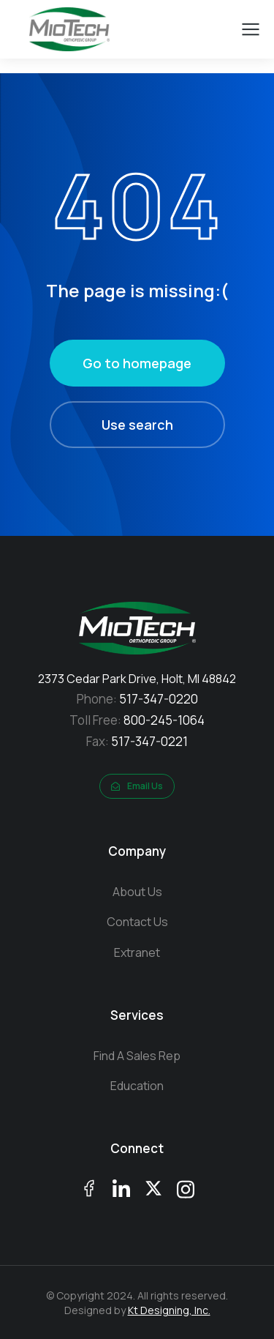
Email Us (137, 786)
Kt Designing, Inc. (169, 1310)
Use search (137, 424)
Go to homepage (137, 363)
